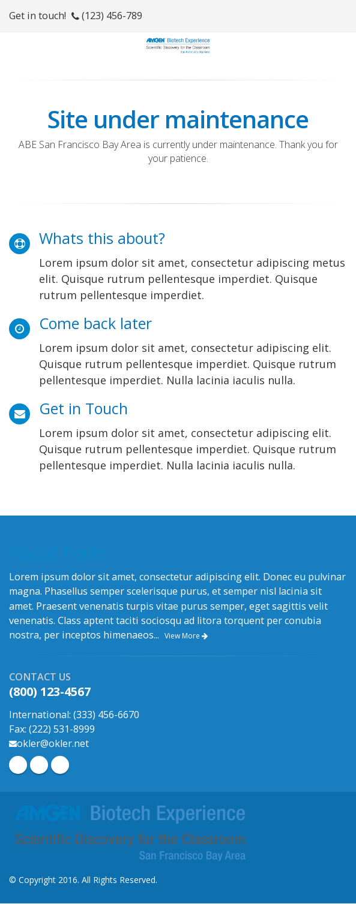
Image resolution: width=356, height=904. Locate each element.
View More (186, 636)
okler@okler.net (53, 743)
